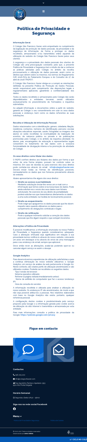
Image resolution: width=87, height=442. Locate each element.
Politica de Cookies (57, 420)
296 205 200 (20, 375)
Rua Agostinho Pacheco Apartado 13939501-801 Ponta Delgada (29, 384)
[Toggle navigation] (43, 11)
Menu (17, 416)
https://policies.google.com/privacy (38, 315)
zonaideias (28, 433)
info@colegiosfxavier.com (62, 167)
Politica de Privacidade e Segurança (26, 420)
